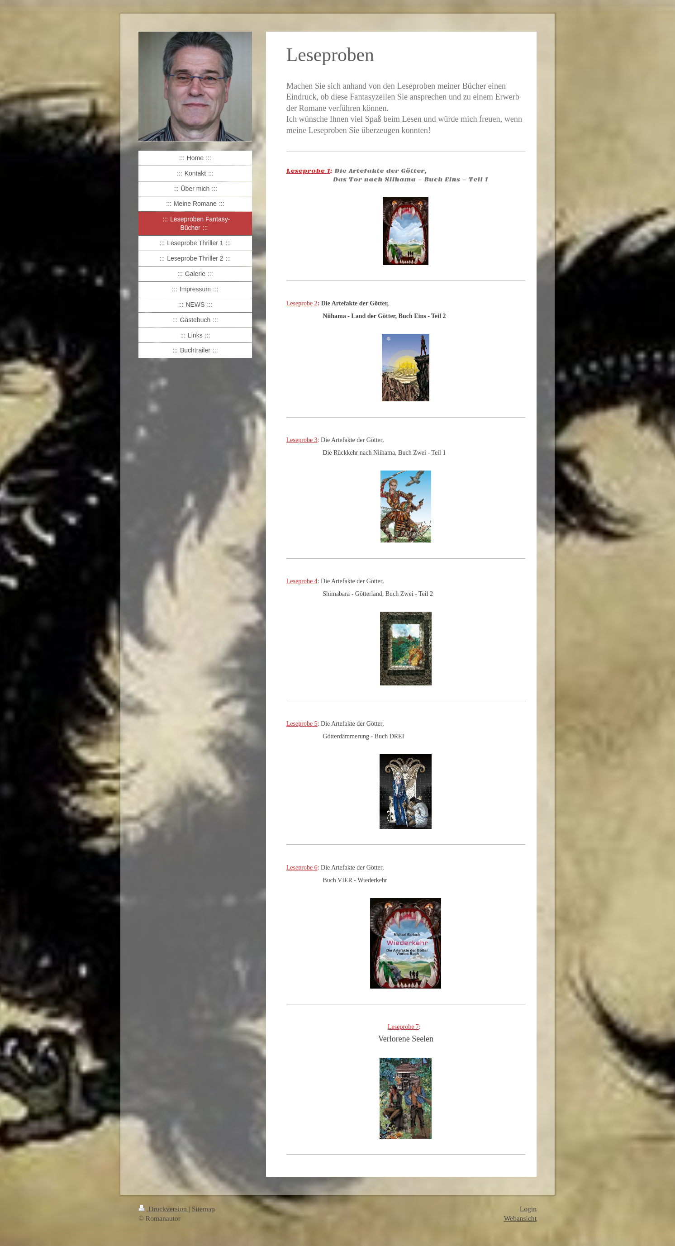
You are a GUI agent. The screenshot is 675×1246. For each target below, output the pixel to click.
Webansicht (520, 1218)
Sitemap (203, 1209)
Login (528, 1209)
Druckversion (163, 1209)
